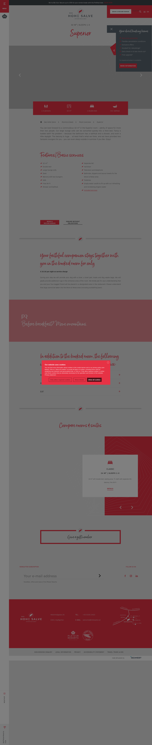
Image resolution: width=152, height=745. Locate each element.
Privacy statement (50, 375)
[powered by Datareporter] (108, 363)
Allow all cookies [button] (94, 380)
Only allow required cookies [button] (60, 380)
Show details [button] (79, 380)
